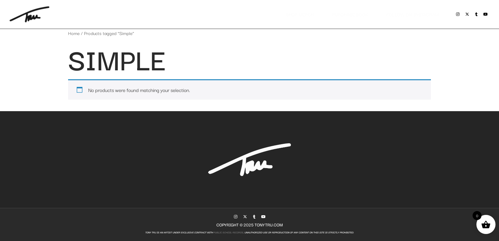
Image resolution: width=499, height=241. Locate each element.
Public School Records (228, 232)
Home (74, 33)
